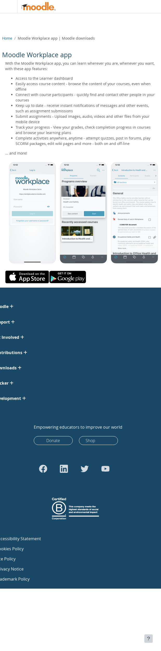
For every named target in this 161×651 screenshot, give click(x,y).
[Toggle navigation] (7, 6)
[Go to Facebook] (43, 469)
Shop (90, 440)
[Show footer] (148, 638)
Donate (53, 440)
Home (7, 38)
